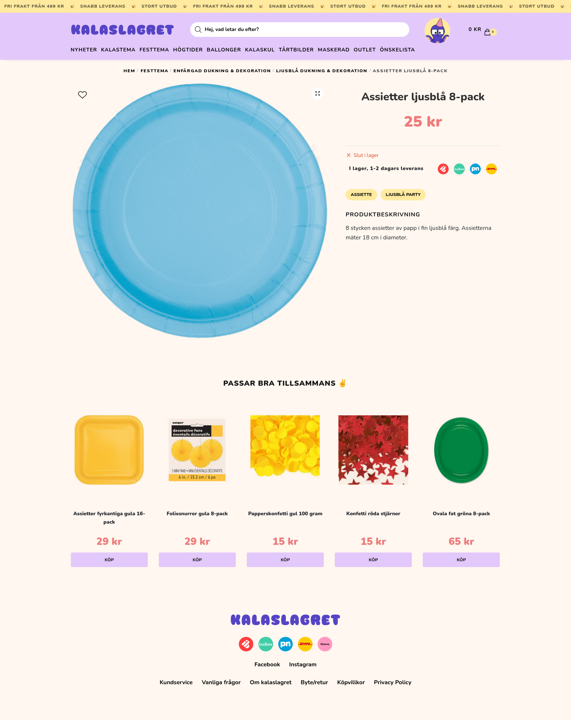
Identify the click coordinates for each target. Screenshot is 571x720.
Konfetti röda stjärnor (373, 511)
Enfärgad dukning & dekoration (222, 68)
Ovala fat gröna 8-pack (461, 511)
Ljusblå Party (403, 192)
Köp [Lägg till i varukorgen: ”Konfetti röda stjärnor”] (373, 557)
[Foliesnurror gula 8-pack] (197, 447)
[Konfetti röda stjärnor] (373, 447)
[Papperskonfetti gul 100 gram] (285, 447)
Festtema (154, 68)
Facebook (267, 662)
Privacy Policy (392, 680)
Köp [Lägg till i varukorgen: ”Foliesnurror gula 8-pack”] (197, 557)
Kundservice (176, 680)
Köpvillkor (351, 680)
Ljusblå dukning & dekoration (321, 68)
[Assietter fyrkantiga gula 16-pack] (109, 447)
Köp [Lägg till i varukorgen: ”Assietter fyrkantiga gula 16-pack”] (109, 557)
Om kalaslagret (270, 680)
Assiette (361, 192)
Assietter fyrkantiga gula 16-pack (109, 515)
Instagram (303, 662)
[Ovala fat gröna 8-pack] (461, 447)
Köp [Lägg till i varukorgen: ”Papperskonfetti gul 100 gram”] (285, 557)
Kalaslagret (123, 31)
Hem (129, 68)
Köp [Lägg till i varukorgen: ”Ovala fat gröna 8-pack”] (461, 557)
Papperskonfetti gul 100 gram (285, 511)
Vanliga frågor (221, 680)
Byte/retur (314, 680)
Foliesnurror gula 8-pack (197, 511)
